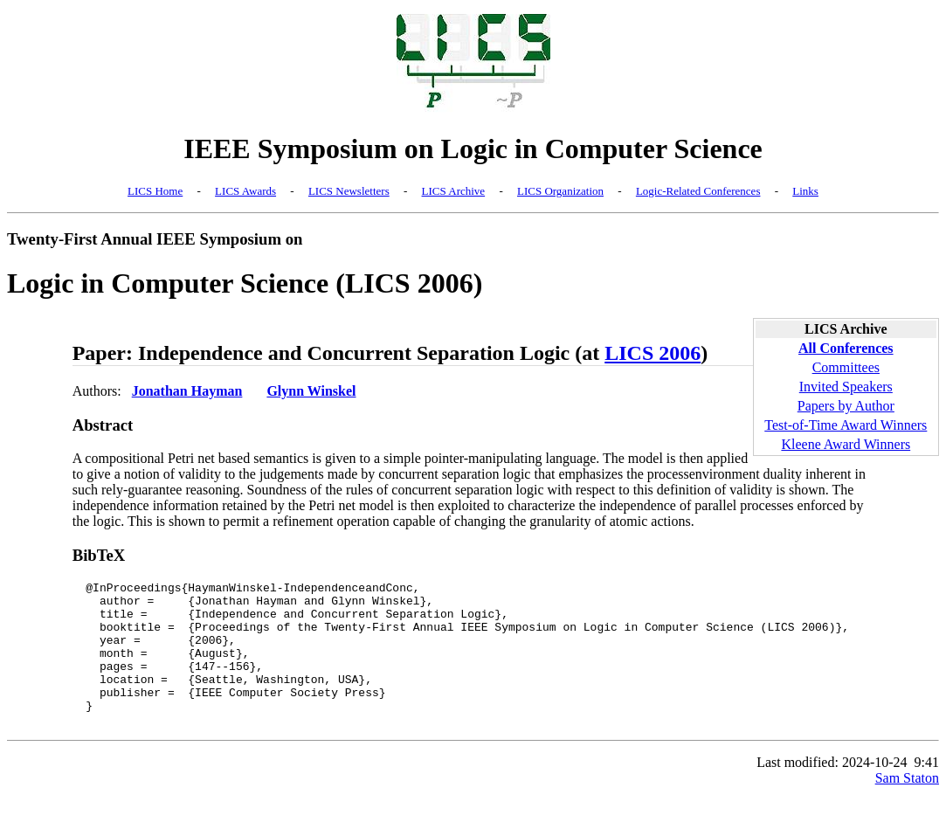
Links (805, 190)
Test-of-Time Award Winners (845, 425)
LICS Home (155, 190)
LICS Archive (454, 190)
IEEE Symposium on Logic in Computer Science (473, 148)
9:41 (927, 791)
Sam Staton (907, 806)
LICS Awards (245, 190)
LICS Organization (560, 190)
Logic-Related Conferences (698, 190)
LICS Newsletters (349, 190)
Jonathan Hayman (187, 390)
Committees (846, 367)
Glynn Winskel (311, 390)
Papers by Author (846, 405)
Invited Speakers (846, 386)
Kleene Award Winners (845, 444)
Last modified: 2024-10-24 (831, 791)
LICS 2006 (652, 353)
